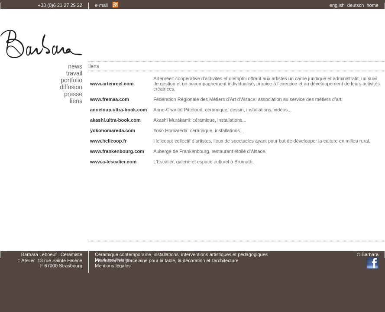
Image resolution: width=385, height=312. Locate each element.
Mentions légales (113, 265)
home (372, 5)
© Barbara (368, 254)
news (75, 66)
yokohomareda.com (112, 130)
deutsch (357, 5)
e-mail (101, 5)
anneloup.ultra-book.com (118, 109)
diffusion (71, 87)
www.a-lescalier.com (113, 161)
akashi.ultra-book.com (115, 120)
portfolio (71, 80)
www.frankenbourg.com (117, 151)
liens (76, 101)
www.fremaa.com (109, 99)
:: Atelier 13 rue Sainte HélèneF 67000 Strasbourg (50, 263)
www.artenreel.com (119, 83)
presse (73, 94)
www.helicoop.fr (108, 140)
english (338, 5)
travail (74, 73)
